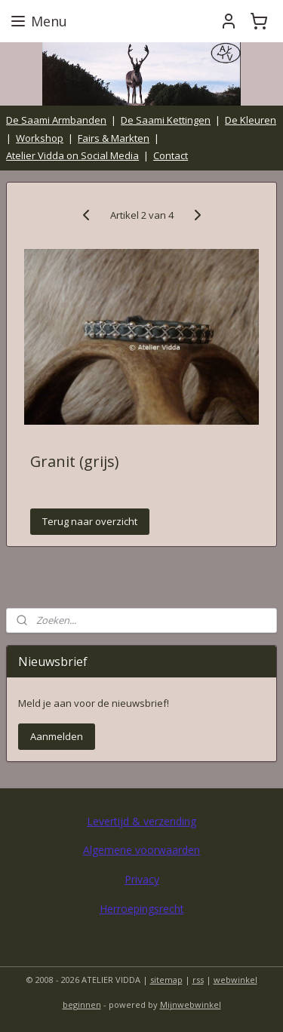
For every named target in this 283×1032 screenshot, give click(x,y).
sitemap (166, 979)
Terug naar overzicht (89, 522)
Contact (170, 155)
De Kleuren (250, 120)
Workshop (39, 138)
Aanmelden (56, 736)
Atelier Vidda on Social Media (72, 155)
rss (198, 979)
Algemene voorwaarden (141, 850)
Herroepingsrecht (142, 908)
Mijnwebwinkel (190, 1004)
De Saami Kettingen (166, 120)
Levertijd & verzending (141, 821)
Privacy (142, 879)
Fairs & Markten (113, 138)
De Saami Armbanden (56, 120)
